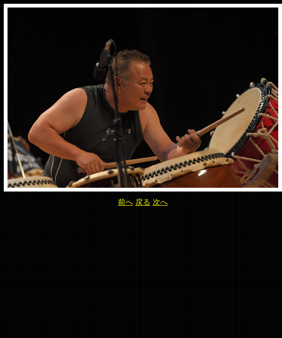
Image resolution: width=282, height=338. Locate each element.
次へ (160, 202)
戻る (142, 202)
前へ (125, 202)
